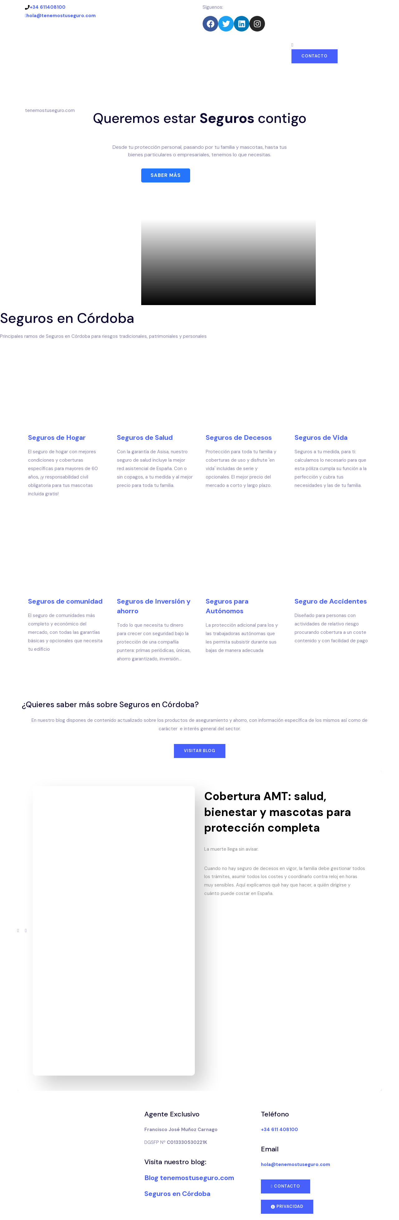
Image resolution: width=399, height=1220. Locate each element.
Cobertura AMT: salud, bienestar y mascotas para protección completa (277, 812)
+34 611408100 (45, 7)
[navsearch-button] (292, 45)
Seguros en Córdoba (177, 1193)
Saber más (166, 175)
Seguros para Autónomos (227, 606)
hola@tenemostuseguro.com (60, 16)
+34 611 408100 (279, 1129)
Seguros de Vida (321, 437)
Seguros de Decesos (239, 437)
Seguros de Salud (145, 437)
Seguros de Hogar (57, 437)
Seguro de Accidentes (331, 600)
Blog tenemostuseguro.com (189, 1177)
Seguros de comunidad (65, 601)
